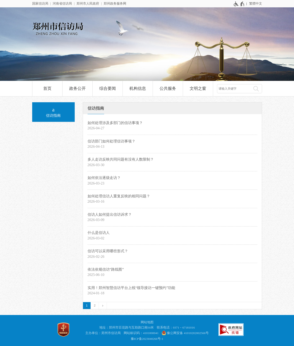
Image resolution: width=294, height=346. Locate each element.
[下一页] (103, 305)
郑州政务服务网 (115, 3)
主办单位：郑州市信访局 (103, 333)
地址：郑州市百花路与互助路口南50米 (126, 327)
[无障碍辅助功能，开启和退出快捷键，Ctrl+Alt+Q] (239, 4)
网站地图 (147, 322)
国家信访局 (40, 3)
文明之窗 (198, 88)
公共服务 (168, 88)
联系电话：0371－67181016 (176, 327)
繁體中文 (255, 3)
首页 (47, 88)
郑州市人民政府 (88, 3)
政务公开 (77, 88)
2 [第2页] (95, 305)
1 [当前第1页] (87, 305)
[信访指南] (53, 112)
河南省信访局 (62, 3)
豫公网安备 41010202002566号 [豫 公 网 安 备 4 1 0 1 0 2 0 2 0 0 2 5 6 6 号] (185, 333)
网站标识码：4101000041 (141, 333)
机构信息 (137, 88)
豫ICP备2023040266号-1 (147, 338)
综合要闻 (107, 88)
